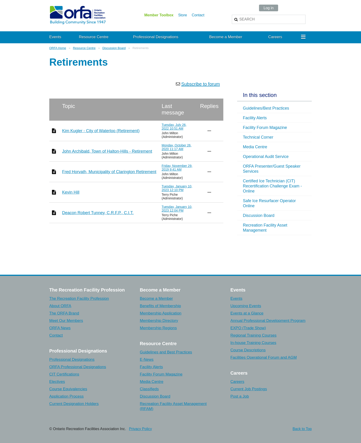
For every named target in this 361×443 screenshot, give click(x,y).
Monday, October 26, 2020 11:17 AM (177, 147)
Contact (198, 15)
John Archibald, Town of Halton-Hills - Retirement (107, 151)
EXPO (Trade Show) (248, 328)
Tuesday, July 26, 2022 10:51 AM (174, 126)
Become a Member (156, 298)
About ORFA (60, 306)
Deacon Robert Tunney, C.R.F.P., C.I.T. (98, 212)
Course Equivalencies (68, 389)
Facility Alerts (151, 367)
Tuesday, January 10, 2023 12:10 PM (177, 188)
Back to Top (302, 429)
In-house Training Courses (253, 343)
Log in (269, 8)
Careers (237, 381)
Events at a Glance (247, 313)
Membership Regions (158, 328)
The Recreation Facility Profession (79, 298)
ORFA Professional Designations (77, 367)
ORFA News (60, 328)
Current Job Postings (248, 389)
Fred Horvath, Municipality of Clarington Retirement (109, 171)
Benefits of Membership (160, 306)
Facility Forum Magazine (161, 374)
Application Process (66, 396)
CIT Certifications (64, 374)
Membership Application (160, 313)
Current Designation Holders (74, 404)
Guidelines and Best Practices (166, 352)
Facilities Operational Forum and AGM (263, 357)
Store (182, 15)
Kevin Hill (70, 192)
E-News (147, 359)
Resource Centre (84, 48)
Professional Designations (72, 359)
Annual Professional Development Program (268, 320)
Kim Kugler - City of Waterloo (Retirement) (101, 130)
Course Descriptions (248, 350)
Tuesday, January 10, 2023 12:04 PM (177, 208)
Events (236, 298)
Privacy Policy (140, 429)
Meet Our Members (66, 320)
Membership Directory (159, 320)
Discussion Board (114, 48)
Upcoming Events (245, 306)
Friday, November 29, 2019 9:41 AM (177, 167)
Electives (57, 381)
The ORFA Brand (64, 313)
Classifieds (149, 389)
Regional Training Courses (253, 335)
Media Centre (151, 381)
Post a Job (239, 396)
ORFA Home (57, 48)
